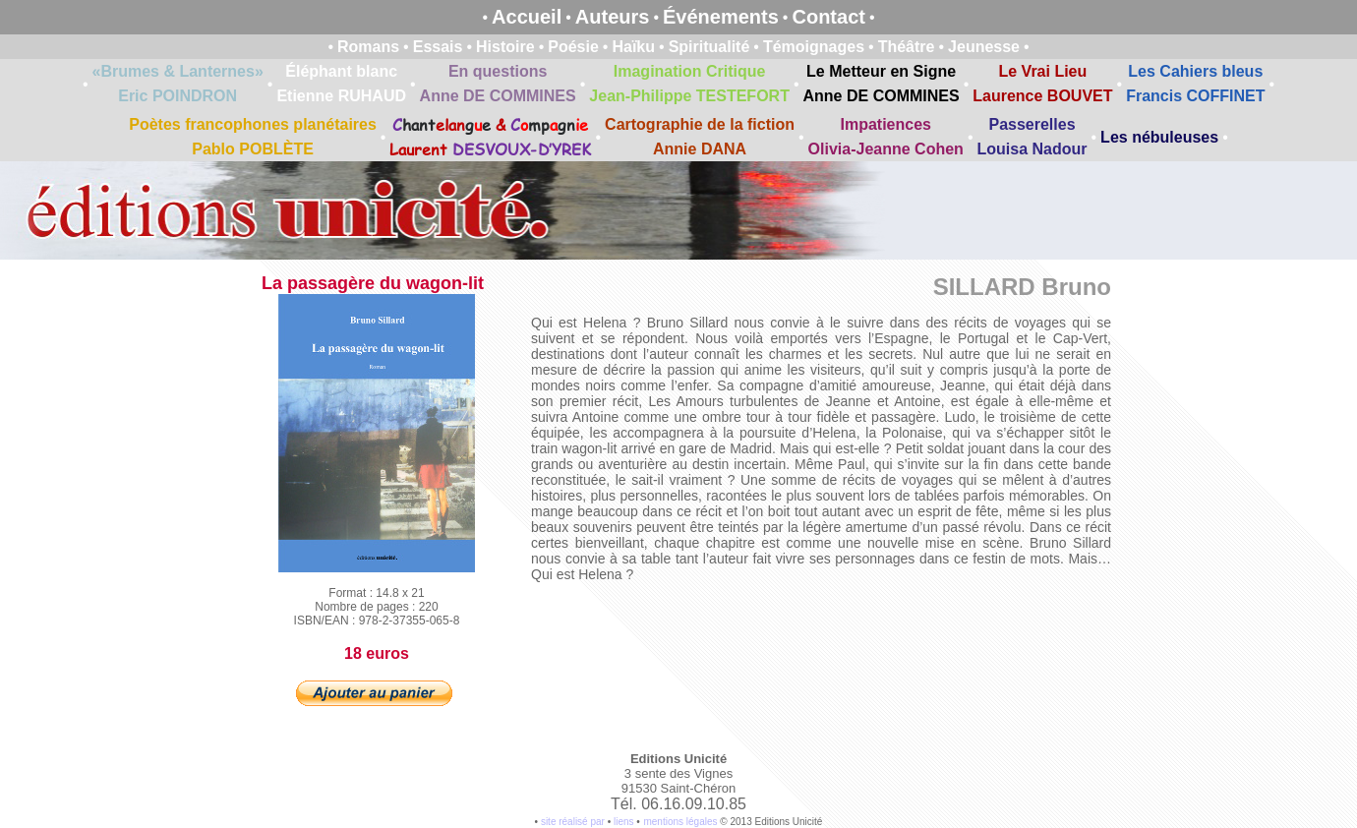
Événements (721, 17)
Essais (438, 46)
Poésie (573, 46)
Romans (368, 46)
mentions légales (680, 821)
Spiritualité (709, 46)
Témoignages (813, 46)
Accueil (526, 17)
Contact (828, 17)
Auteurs (612, 17)
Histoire (505, 46)
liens (624, 821)
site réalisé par (573, 821)
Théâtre (906, 46)
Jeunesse (984, 46)
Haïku (633, 46)
